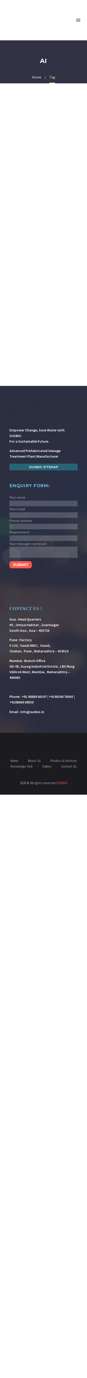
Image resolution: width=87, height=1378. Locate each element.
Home (14, 761)
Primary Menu (78, 20)
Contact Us (69, 766)
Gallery (47, 766)
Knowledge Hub (21, 766)
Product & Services (63, 761)
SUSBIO (61, 783)
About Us (34, 761)
